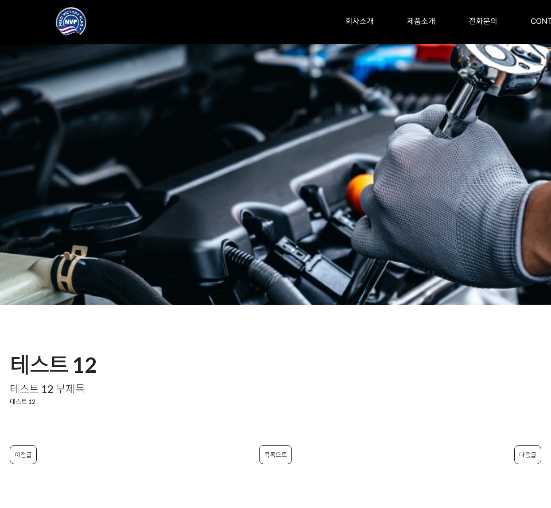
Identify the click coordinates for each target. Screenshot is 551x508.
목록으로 (275, 454)
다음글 (527, 454)
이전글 (23, 454)
